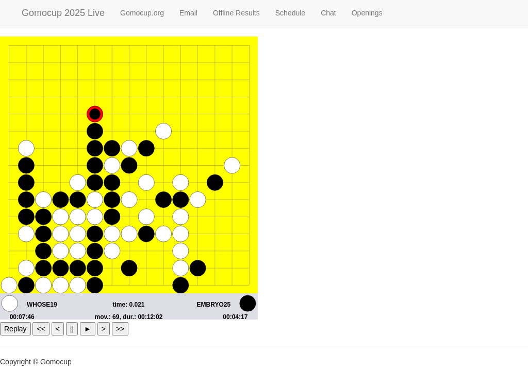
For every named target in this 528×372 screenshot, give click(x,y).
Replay (15, 329)
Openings (367, 13)
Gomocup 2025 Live (63, 13)
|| (72, 329)
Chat (328, 13)
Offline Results (236, 13)
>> (120, 329)
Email (188, 13)
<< (41, 329)
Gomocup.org (142, 13)
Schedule (290, 13)
